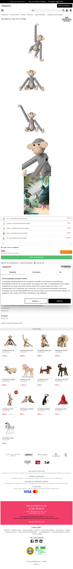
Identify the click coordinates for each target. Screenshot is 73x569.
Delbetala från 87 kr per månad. (10, 253)
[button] (71, 10)
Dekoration (30, 15)
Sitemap (43, 561)
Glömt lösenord (27, 530)
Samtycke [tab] (12, 272)
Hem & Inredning (14, 15)
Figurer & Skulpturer (40, 15)
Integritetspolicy (11, 532)
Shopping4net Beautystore (60, 532)
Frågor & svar (16, 530)
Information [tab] (36, 272)
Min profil (7, 530)
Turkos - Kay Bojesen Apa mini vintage (36, 228)
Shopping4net (4, 15)
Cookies (67, 530)
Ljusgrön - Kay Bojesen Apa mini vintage (36, 223)
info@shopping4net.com (36, 522)
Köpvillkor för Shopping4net (27, 532)
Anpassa (36, 301)
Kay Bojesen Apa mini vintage (54, 15)
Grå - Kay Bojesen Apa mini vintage (36, 219)
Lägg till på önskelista (10, 263)
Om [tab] (60, 272)
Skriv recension (26, 263)
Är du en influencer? (48, 530)
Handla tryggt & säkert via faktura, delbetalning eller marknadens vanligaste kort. (36, 489)
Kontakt (37, 530)
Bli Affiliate (60, 530)
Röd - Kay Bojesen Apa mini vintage (36, 233)
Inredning (23, 15)
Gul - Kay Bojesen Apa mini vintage (36, 238)
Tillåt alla (59, 301)
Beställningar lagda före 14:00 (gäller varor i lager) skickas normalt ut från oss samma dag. (36, 477)
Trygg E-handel (37, 534)
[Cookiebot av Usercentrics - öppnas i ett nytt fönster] (62, 266)
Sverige (37, 564)
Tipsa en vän (39, 263)
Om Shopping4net (44, 532)
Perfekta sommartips (17, 1)
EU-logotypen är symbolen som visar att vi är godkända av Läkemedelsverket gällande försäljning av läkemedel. (36, 482)
